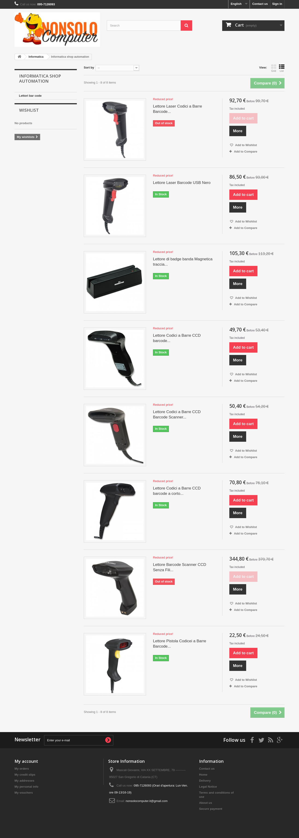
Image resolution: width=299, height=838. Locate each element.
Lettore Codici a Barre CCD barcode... (177, 338)
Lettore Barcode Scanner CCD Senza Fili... (179, 567)
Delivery (205, 780)
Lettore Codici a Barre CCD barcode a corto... (177, 491)
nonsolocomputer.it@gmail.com (147, 801)
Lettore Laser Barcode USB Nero (181, 182)
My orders (22, 768)
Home (203, 774)
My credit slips (25, 774)
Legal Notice (208, 786)
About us (205, 803)
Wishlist (29, 113)
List (281, 68)
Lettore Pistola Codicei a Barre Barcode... (179, 644)
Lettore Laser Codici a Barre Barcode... (177, 109)
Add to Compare (245, 151)
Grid (273, 68)
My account (26, 761)
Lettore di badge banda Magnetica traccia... (182, 262)
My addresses (24, 780)
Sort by (89, 67)
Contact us (260, 4)
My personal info (26, 786)
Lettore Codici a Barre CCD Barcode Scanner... (177, 414)
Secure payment (210, 809)
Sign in (277, 4)
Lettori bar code (30, 95)
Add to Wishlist (245, 145)
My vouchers (24, 792)
